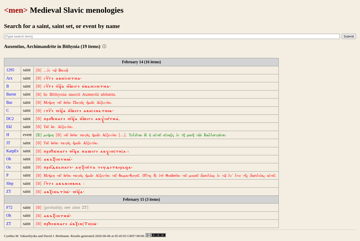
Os (8, 167)
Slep (9, 183)
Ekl (9, 126)
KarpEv (12, 151)
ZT (8, 191)
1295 (10, 70)
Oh (8, 159)
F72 (9, 207)
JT (8, 143)
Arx (9, 78)
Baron (11, 94)
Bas (9, 102)
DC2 (10, 118)
